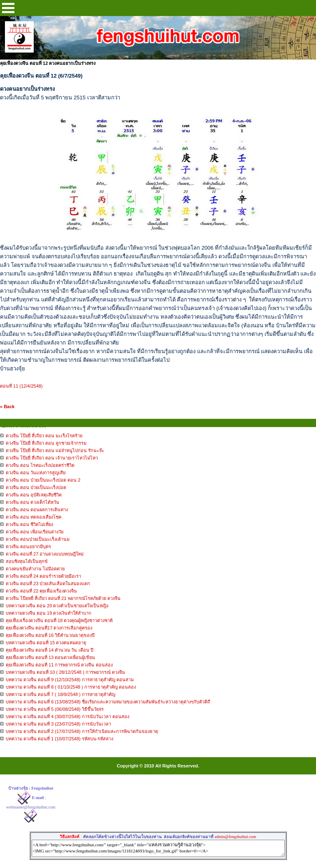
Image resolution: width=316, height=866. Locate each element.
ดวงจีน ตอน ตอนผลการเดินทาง (37, 509)
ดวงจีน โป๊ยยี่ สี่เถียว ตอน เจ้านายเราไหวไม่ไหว (52, 457)
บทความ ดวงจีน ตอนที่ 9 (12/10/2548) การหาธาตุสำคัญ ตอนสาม (70, 679)
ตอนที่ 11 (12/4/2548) (21, 386)
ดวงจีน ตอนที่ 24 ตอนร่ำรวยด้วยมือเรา (43, 576)
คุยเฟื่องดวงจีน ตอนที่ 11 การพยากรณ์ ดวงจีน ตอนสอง (59, 664)
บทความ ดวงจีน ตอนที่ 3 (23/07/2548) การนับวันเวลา (58, 723)
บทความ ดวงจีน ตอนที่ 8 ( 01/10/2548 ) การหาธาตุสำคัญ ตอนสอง (71, 687)
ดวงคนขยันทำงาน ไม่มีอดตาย (35, 568)
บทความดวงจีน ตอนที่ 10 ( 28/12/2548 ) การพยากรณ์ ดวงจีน (65, 672)
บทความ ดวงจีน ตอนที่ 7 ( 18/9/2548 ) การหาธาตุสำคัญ (60, 694)
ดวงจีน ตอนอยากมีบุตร (28, 546)
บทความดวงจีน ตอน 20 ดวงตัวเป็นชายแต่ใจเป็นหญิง (57, 605)
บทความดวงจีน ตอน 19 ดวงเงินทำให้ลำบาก (48, 613)
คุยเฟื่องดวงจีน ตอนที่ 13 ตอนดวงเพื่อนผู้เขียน (50, 657)
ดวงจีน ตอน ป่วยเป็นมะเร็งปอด (36, 487)
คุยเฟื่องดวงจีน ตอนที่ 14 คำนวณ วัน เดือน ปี (49, 650)
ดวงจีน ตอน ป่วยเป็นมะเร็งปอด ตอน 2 (43, 480)
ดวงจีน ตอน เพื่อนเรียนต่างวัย (34, 531)
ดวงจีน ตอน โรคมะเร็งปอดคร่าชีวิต (40, 465)
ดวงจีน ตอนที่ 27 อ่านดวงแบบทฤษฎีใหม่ (45, 553)
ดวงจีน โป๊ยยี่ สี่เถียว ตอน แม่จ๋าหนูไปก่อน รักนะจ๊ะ (55, 450)
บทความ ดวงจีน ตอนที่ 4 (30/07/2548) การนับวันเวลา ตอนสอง (67, 716)
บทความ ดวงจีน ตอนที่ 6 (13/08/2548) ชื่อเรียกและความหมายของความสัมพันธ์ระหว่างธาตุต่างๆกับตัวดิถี (108, 701)
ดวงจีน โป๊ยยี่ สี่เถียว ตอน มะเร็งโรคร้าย (44, 435)
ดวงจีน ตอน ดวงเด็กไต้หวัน (32, 502)
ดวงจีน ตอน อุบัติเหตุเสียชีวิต (34, 494)
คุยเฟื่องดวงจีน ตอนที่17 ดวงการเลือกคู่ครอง (49, 627)
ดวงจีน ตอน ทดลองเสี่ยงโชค (33, 517)
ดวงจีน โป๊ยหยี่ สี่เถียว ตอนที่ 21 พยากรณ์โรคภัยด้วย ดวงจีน (63, 598)
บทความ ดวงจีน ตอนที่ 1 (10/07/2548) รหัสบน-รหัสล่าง (59, 738)
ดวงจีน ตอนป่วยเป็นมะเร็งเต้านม (38, 539)
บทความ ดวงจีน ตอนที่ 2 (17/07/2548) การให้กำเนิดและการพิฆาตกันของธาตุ (82, 731)
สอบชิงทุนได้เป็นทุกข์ (27, 561)
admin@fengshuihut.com (235, 836)
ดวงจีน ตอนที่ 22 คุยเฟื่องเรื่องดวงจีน (41, 590)
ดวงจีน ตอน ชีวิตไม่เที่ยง (29, 524)
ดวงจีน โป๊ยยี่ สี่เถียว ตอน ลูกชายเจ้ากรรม (46, 443)
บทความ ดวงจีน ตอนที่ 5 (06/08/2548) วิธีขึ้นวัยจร (55, 709)
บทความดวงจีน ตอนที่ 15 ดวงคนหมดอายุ (46, 642)
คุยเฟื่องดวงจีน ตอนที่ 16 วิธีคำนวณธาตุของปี (50, 635)
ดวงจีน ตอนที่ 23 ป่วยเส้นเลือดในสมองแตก (48, 583)
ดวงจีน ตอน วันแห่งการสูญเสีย (35, 472)
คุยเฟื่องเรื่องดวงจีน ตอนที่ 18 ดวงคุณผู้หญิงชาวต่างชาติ (59, 620)
